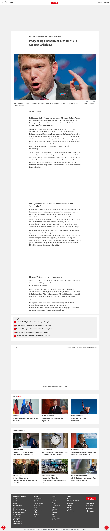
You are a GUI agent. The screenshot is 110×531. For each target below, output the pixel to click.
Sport (53, 502)
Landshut (36, 500)
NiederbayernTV (17, 518)
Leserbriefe (16, 507)
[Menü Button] (2, 2)
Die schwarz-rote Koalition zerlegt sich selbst (25, 419)
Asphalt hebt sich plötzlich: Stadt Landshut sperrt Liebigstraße (33, 322)
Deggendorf (36, 514)
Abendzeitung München (19, 512)
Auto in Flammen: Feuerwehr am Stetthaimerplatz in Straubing (33, 325)
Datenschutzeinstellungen (80, 529)
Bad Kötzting (37, 505)
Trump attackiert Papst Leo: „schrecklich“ (80, 419)
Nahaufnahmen (55, 511)
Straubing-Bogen (38, 498)
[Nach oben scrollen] (106, 527)
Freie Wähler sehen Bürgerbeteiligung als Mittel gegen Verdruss (25, 480)
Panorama (54, 516)
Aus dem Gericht (56, 505)
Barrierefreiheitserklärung (66, 529)
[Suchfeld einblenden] (6, 2)
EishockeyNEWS (17, 514)
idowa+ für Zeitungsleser (73, 500)
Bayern (53, 498)
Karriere (15, 502)
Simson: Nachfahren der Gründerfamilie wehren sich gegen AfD (54, 480)
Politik (11, 2)
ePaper (69, 498)
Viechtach (36, 507)
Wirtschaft (54, 512)
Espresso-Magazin (17, 523)
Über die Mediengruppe (18, 509)
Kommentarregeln (17, 505)
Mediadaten (56, 529)
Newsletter (15, 503)
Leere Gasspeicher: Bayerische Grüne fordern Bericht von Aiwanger (55, 453)
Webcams (69, 509)
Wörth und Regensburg (39, 503)
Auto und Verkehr (56, 518)
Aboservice (70, 502)
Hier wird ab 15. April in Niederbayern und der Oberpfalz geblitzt (34, 329)
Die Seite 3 (54, 503)
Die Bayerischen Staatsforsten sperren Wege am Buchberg (32, 332)
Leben (53, 514)
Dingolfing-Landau (38, 511)
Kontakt (15, 500)
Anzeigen (69, 507)
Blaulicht (54, 500)
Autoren (15, 498)
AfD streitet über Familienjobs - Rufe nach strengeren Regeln (83, 479)
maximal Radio (16, 516)
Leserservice (70, 503)
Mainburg (36, 509)
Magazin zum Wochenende (19, 511)
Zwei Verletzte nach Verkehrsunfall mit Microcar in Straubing (33, 335)
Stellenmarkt (70, 505)
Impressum (26, 529)
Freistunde (54, 509)
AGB (39, 529)
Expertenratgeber (17, 521)
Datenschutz (33, 529)
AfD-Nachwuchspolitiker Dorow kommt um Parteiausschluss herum (84, 453)
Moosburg (36, 512)
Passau (35, 516)
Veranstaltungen (71, 511)
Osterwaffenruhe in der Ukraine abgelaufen (53, 419)
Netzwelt (54, 520)
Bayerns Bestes (17, 520)
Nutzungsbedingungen (46, 529)
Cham (35, 502)
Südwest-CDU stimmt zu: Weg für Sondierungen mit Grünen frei (24, 453)
